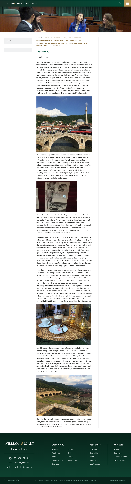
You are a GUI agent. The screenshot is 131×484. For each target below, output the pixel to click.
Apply (9, 467)
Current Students (120, 457)
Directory (93, 449)
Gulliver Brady (54, 46)
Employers (117, 453)
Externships (94, 453)
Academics (46, 38)
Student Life (72, 460)
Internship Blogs (75, 43)
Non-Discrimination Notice (68, 480)
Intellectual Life (59, 38)
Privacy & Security (90, 480)
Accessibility (39, 480)
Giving (70, 453)
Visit (16, 467)
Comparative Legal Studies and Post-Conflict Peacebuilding (59, 40)
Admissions (56, 449)
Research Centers (74, 38)
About (8, 41)
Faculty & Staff (119, 460)
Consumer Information (51, 480)
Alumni (54, 457)
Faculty (70, 449)
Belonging (55, 464)
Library (70, 457)
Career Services (57, 460)
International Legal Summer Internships (51, 43)
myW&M (93, 460)
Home (38, 38)
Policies (80, 480)
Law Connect (95, 464)
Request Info (27, 467)
